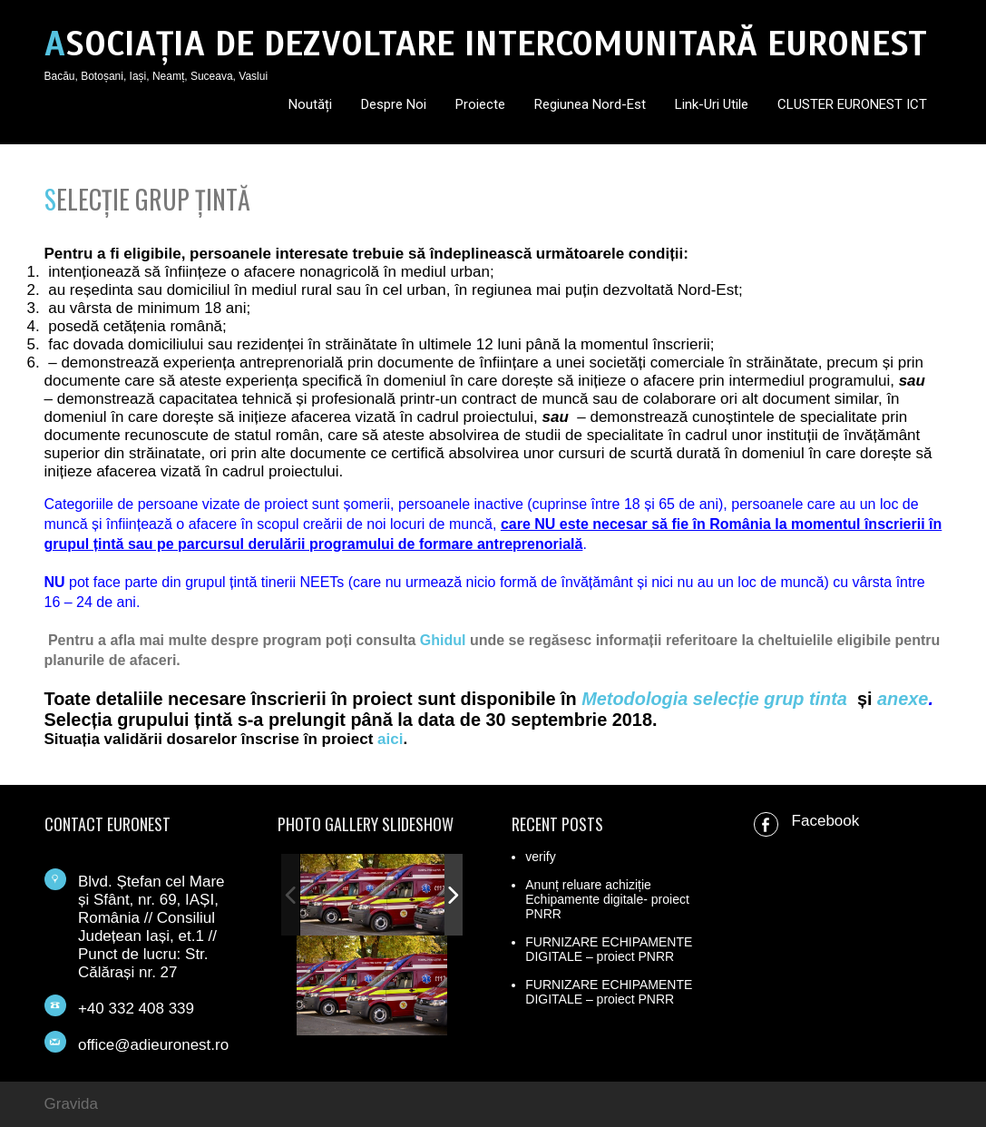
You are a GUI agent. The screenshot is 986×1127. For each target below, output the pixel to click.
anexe (902, 699)
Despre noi (393, 104)
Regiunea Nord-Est (590, 104)
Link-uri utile (711, 104)
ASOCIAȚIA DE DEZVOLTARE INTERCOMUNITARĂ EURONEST (485, 44)
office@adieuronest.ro (153, 1045)
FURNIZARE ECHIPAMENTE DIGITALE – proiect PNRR (608, 949)
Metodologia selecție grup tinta (714, 699)
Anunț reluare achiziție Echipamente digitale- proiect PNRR (607, 899)
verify (540, 856)
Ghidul (443, 640)
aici (390, 739)
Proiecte (480, 104)
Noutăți (310, 104)
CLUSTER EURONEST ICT (852, 104)
